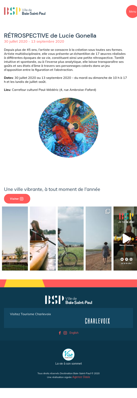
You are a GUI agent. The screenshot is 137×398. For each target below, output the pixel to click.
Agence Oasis (81, 377)
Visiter (16, 199)
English (73, 333)
